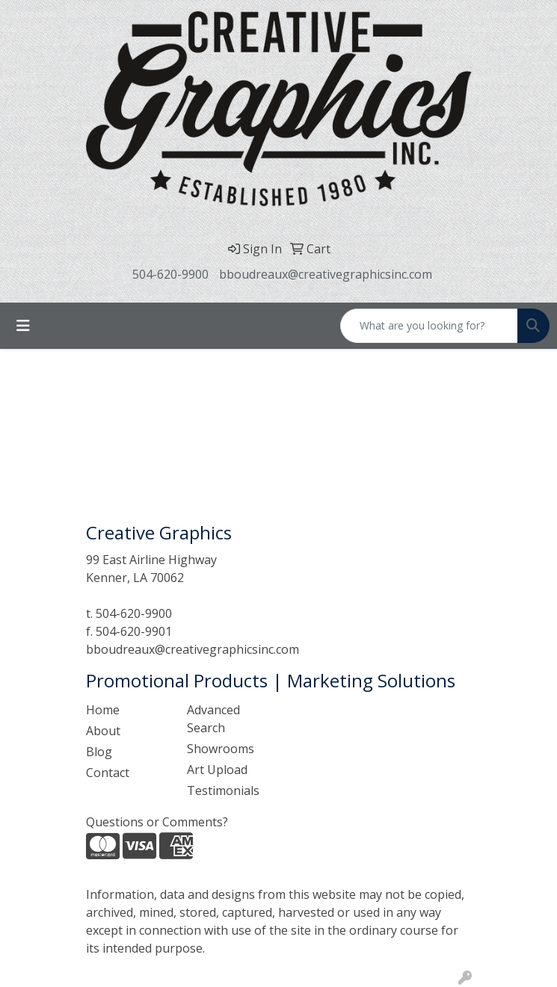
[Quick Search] (429, 326)
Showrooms (220, 748)
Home (103, 710)
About (103, 731)
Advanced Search (213, 719)
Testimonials (223, 790)
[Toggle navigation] (23, 325)
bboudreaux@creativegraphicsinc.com (325, 274)
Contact (107, 772)
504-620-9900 (170, 274)
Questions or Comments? (157, 822)
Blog (99, 751)
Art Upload (217, 769)
